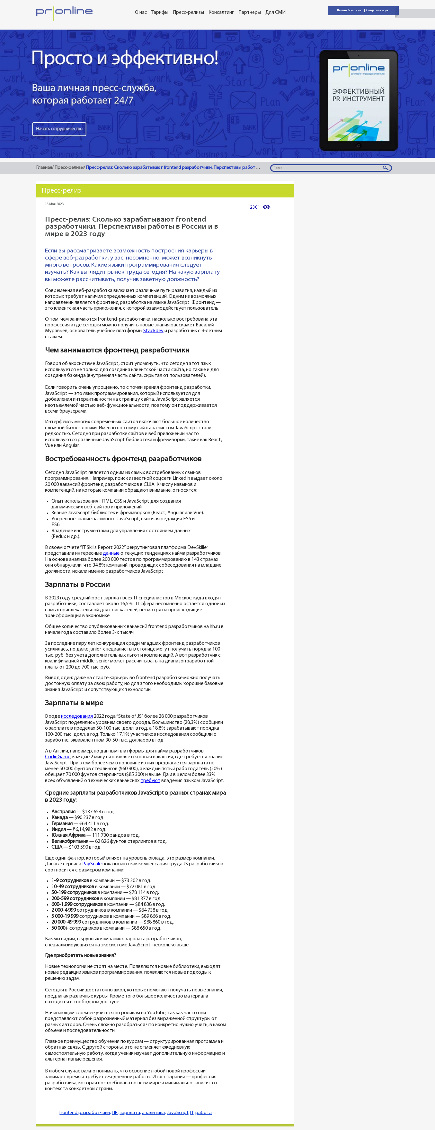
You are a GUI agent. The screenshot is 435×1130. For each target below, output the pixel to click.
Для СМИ (275, 12)
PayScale (92, 864)
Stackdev (153, 331)
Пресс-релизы (188, 12)
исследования (77, 716)
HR (115, 1112)
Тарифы (159, 12)
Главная (44, 168)
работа (203, 1112)
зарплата (130, 1112)
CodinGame (57, 757)
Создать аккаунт (378, 10)
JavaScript (177, 1112)
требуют (150, 781)
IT (191, 1112)
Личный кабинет (350, 10)
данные (111, 553)
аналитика (153, 1112)
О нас (141, 12)
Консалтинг (221, 12)
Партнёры (249, 12)
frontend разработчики (84, 1112)
